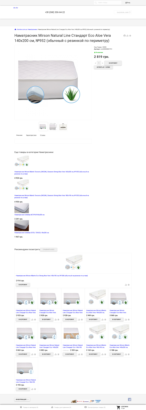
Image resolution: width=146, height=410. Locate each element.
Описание (19, 135)
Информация (21, 399)
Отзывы (42, 135)
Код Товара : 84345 (100, 47)
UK (14, 8)
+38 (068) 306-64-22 (55, 12)
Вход (127, 3)
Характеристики (31, 135)
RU (17, 8)
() (29, 407)
